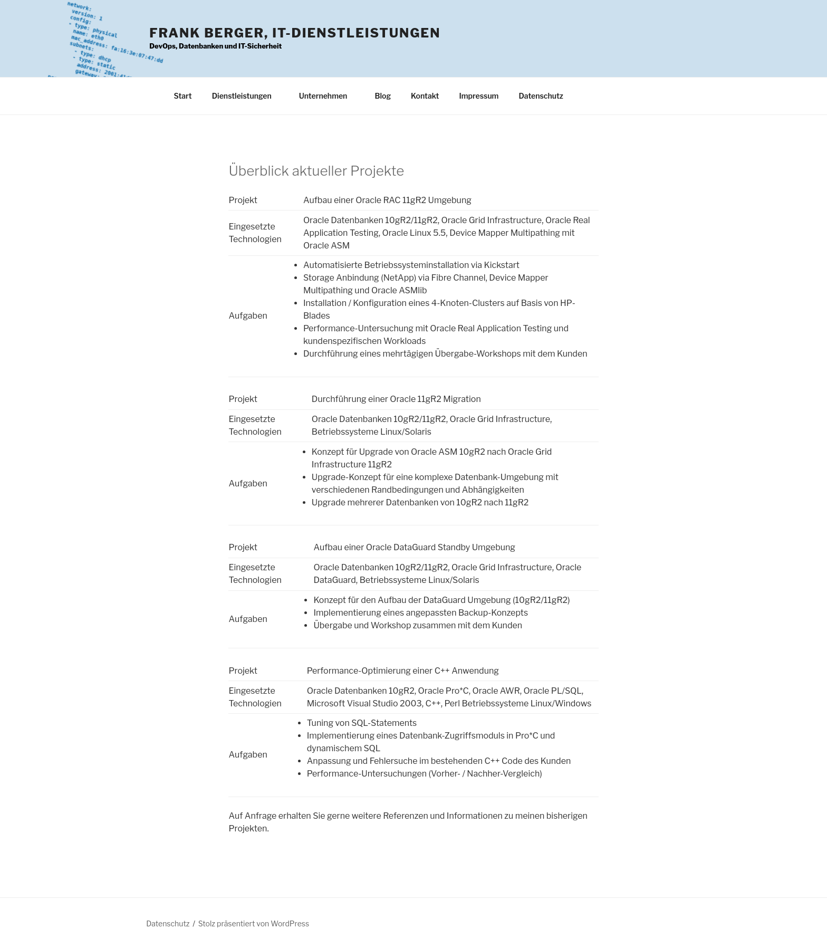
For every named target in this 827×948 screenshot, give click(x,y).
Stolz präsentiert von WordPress (253, 923)
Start (183, 95)
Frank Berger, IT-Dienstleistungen (294, 33)
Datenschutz (540, 95)
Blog (382, 95)
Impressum (478, 95)
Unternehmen (328, 95)
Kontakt (425, 95)
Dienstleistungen (247, 95)
